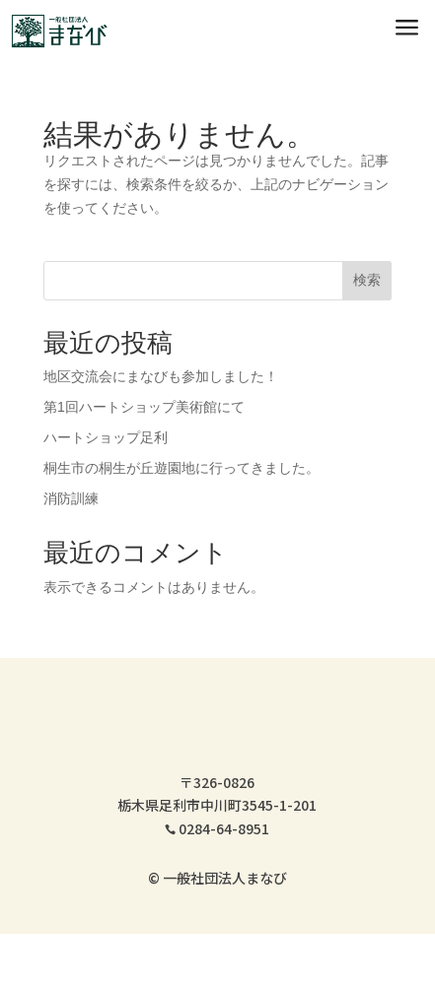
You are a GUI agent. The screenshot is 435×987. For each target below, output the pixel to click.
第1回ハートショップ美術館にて (144, 407)
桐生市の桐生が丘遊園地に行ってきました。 (181, 468)
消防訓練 (71, 498)
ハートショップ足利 (105, 437)
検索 (367, 280)
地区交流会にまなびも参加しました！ (160, 376)
